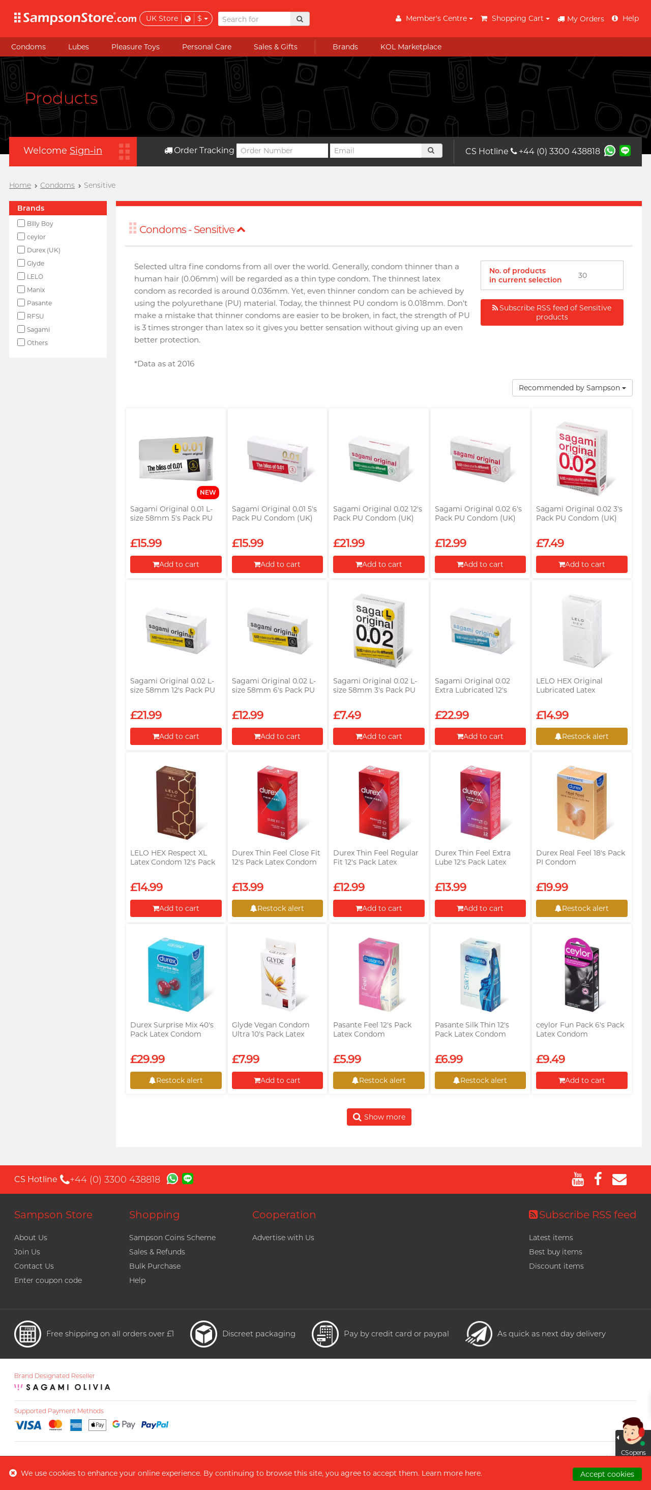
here (473, 1473)
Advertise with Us (283, 1237)
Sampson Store (53, 1215)
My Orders (580, 18)
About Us (30, 1237)
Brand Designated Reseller (54, 1376)
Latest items (551, 1237)
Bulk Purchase (155, 1266)
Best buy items (555, 1251)
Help (137, 1280)
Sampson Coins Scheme (172, 1237)
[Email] (376, 151)
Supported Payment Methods (59, 1411)
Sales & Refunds (157, 1251)
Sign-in (86, 150)
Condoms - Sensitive (192, 229)
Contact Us (34, 1266)
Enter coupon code (48, 1280)
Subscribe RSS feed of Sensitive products (551, 312)
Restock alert (582, 736)
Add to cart (176, 564)
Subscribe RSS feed (583, 1215)
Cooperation (284, 1215)
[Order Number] (282, 151)
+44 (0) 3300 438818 (555, 151)
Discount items (556, 1266)
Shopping (154, 1215)
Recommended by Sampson (572, 387)
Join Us (27, 1251)
